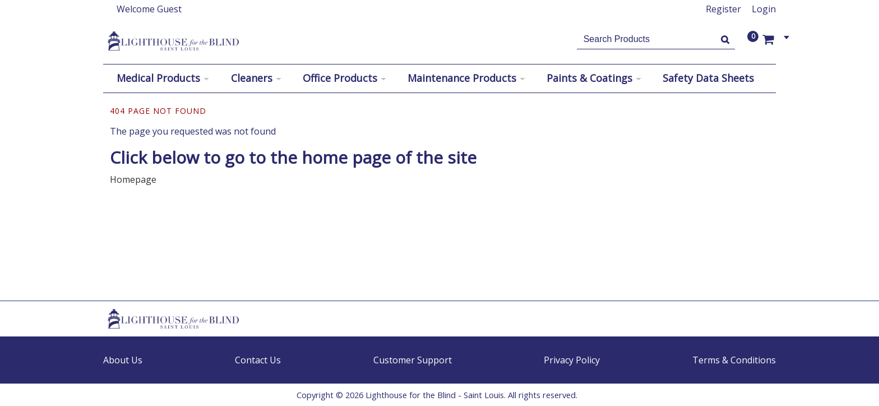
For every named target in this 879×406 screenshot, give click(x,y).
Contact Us (258, 360)
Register (723, 9)
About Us (122, 360)
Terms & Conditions (734, 360)
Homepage (133, 179)
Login (764, 9)
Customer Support (412, 360)
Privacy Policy (572, 360)
